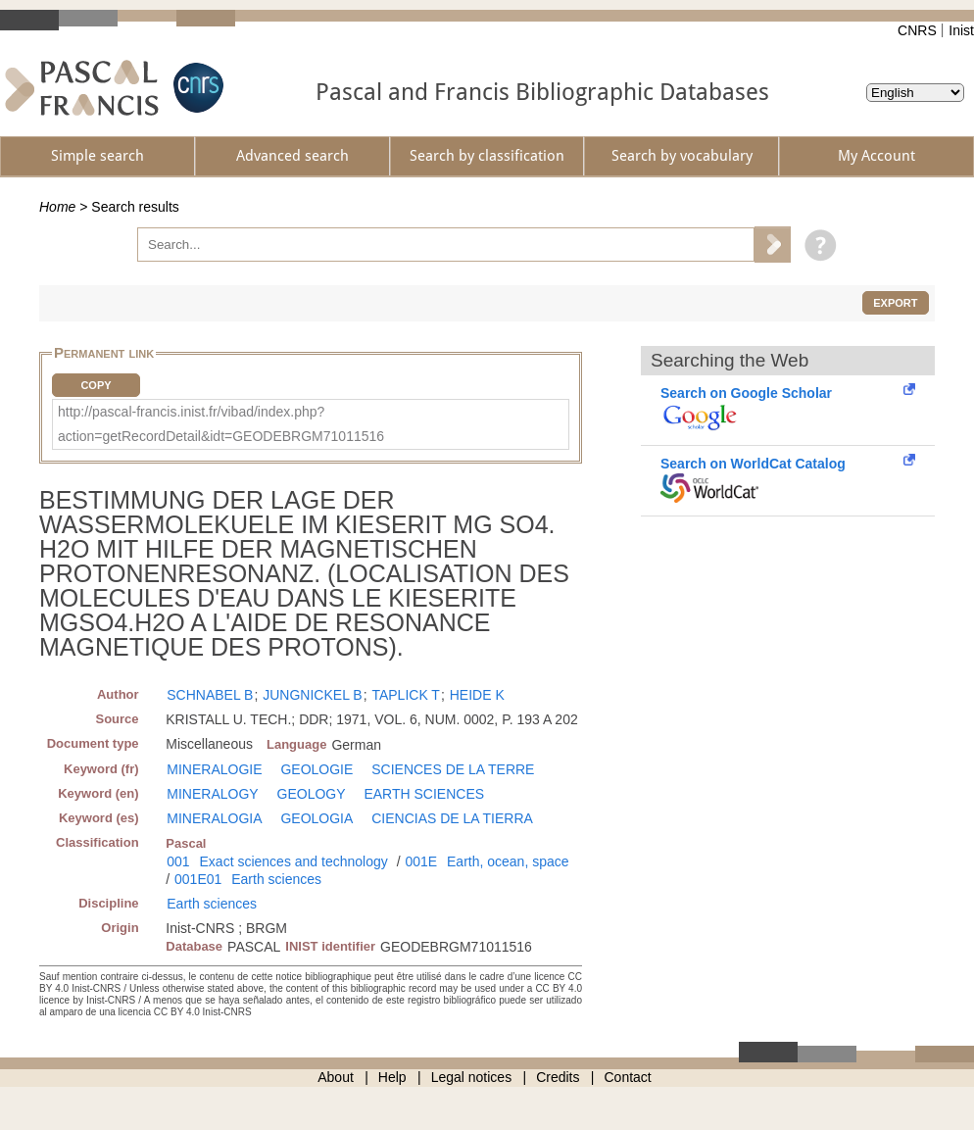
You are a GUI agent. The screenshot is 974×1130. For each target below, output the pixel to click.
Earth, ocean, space (508, 861)
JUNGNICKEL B (312, 695)
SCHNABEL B (210, 695)
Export (895, 303)
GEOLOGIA (316, 818)
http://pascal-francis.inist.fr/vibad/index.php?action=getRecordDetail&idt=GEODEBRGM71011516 (221, 424)
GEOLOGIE (316, 769)
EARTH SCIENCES (424, 794)
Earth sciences (276, 879)
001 (178, 861)
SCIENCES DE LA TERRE (452, 769)
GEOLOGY (311, 794)
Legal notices (471, 1077)
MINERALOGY (212, 794)
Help (392, 1077)
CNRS (917, 30)
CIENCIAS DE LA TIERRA (452, 818)
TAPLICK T (405, 695)
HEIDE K (477, 695)
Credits (557, 1077)
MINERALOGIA (214, 818)
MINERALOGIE (214, 769)
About (335, 1077)
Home (57, 207)
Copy (95, 385)
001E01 (197, 879)
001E (421, 861)
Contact (628, 1077)
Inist (961, 30)
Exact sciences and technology (294, 861)
